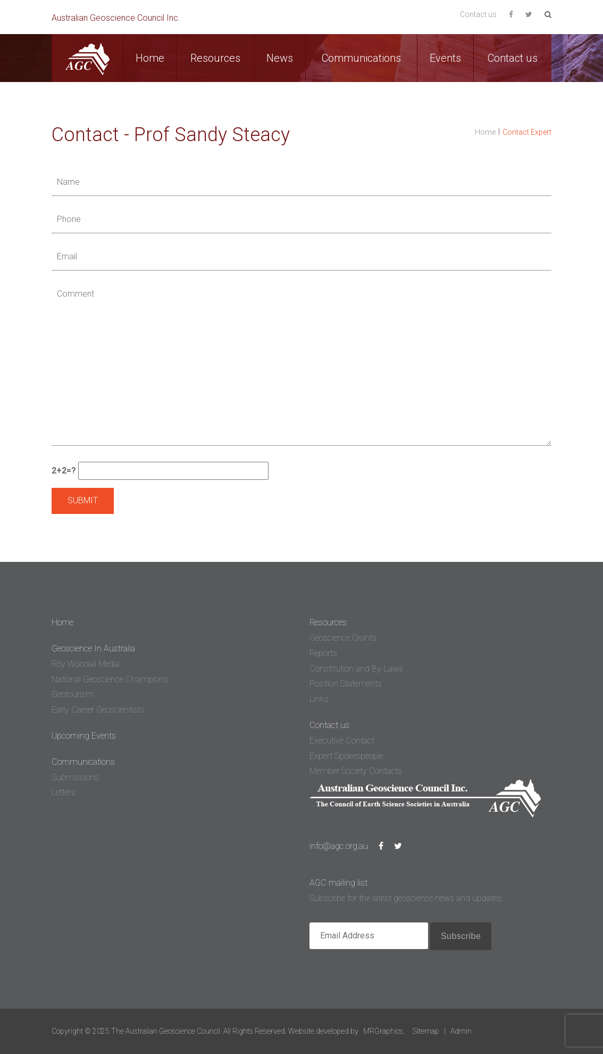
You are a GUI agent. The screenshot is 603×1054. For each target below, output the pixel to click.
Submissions (75, 777)
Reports (323, 653)
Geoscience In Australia (93, 648)
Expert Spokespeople (346, 756)
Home (150, 58)
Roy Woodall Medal (86, 664)
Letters (64, 792)
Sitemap (426, 1031)
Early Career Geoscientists (98, 710)
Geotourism (73, 694)
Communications (361, 58)
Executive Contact (341, 741)
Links (319, 699)
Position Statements (345, 684)
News (279, 58)
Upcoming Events (84, 736)
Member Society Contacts (355, 771)
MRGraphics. (384, 1031)
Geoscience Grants (342, 638)
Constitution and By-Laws (356, 669)
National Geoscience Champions (110, 679)
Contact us (478, 14)
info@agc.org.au (338, 846)
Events (445, 58)
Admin (461, 1031)
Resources (215, 58)
